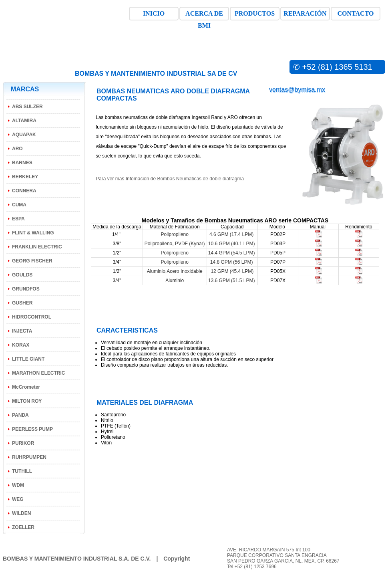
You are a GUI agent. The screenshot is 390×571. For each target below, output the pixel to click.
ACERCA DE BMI (204, 15)
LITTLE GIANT (28, 359)
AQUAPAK (24, 134)
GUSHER (22, 303)
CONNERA (24, 191)
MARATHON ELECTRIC (38, 373)
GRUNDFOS (26, 289)
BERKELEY (25, 177)
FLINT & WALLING (33, 233)
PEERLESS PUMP (32, 429)
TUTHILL (22, 471)
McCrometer (26, 387)
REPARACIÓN (304, 13)
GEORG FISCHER (32, 261)
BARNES (22, 162)
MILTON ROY (27, 401)
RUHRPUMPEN (29, 457)
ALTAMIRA (24, 120)
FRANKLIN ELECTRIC (37, 247)
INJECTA (22, 331)
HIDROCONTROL (31, 317)
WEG (18, 499)
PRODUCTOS (255, 13)
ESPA (18, 219)
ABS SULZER (27, 106)
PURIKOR (23, 443)
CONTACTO (356, 13)
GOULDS (22, 275)
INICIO (154, 13)
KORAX (20, 345)
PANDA (20, 415)
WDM (18, 485)
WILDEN (21, 513)
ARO (17, 148)
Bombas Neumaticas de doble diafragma (200, 179)
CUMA (19, 205)
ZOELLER (23, 527)
